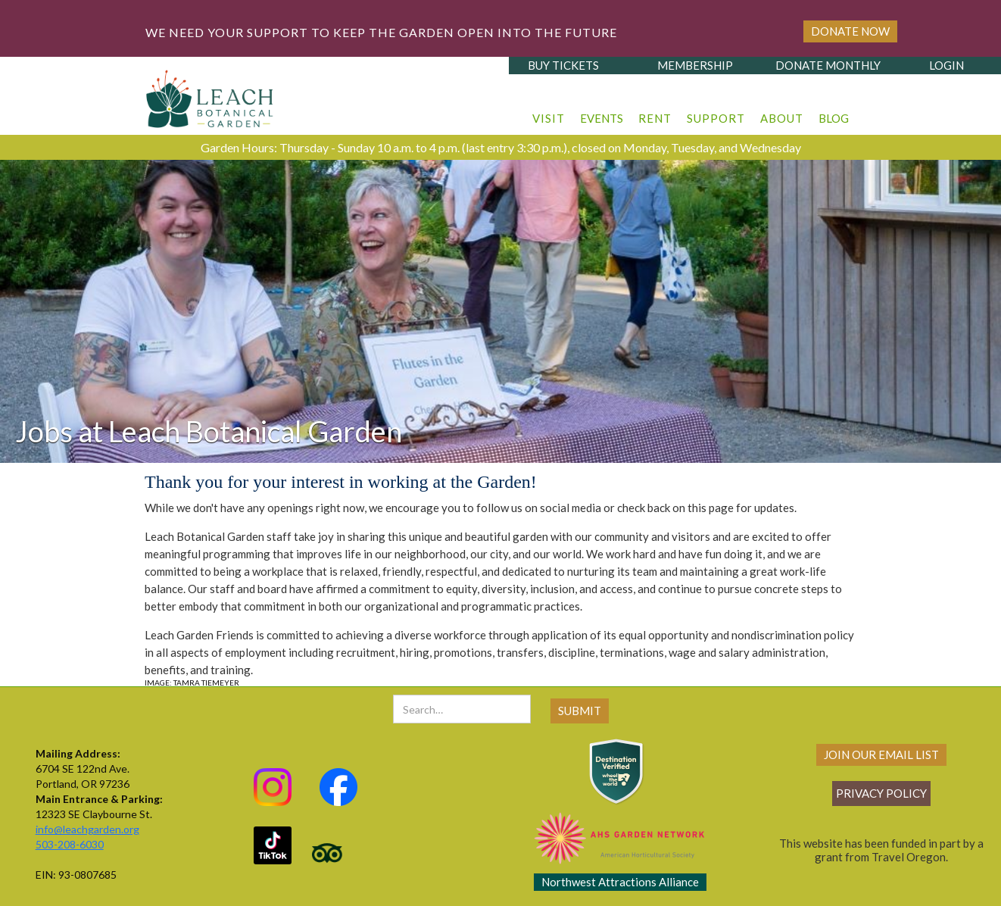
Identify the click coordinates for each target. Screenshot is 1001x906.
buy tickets (563, 65)
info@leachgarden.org (87, 829)
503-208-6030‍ (70, 844)
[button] (548, 111)
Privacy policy (881, 793)
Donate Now (850, 31)
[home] (210, 95)
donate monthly (828, 65)
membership (695, 65)
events (601, 118)
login (946, 65)
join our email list (881, 754)
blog (834, 118)
